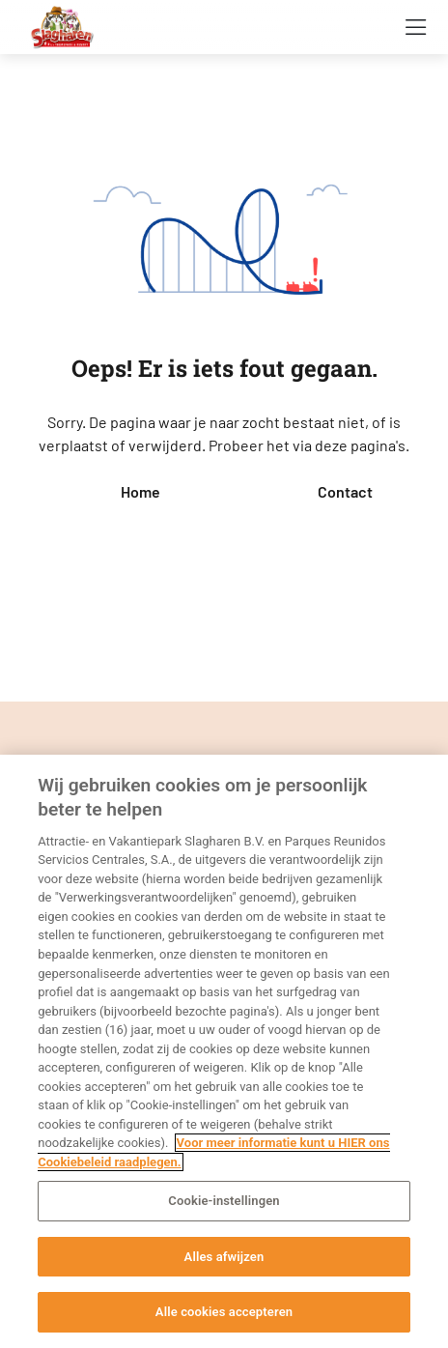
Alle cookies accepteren (224, 1312)
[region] (224, 1051)
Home (140, 491)
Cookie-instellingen (223, 1200)
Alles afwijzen (224, 1256)
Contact (345, 491)
